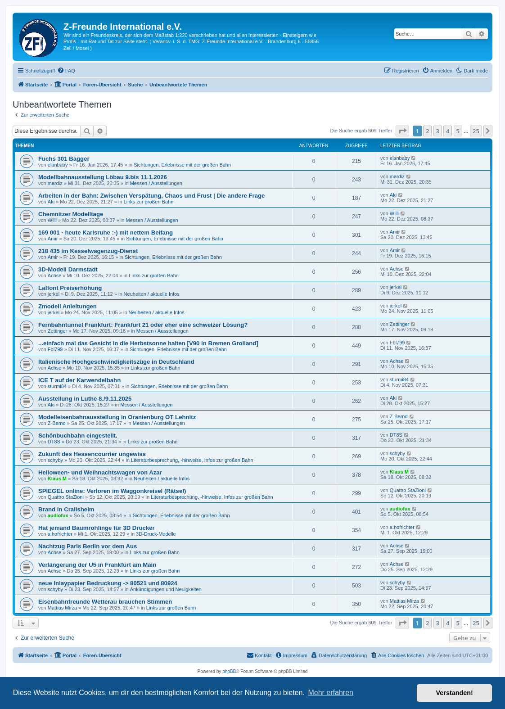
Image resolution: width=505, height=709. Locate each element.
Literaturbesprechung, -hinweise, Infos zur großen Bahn (192, 460)
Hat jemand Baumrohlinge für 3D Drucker (96, 527)
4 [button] (447, 131)
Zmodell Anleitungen (67, 306)
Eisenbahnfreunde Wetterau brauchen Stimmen (105, 601)
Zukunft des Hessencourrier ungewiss (92, 454)
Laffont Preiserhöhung (70, 288)
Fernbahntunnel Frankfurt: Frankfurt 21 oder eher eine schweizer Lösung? (143, 324)
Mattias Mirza (62, 607)
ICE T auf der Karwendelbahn (79, 380)
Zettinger (57, 331)
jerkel (53, 294)
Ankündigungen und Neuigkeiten (166, 589)
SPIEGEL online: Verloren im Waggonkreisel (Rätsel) (112, 491)
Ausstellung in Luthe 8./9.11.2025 (84, 398)
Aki (51, 201)
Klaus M (57, 478)
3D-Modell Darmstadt (68, 269)
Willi (52, 220)
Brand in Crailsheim (66, 509)
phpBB (229, 671)
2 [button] (427, 131)
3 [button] (437, 131)
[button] (402, 131)
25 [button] (476, 131)
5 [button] (458, 131)
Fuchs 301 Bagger (64, 158)
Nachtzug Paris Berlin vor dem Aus (87, 546)
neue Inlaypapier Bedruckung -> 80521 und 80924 (107, 583)
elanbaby (58, 164)
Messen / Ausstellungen (156, 183)
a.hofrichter (60, 534)
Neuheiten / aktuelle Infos (152, 294)
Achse (55, 275)
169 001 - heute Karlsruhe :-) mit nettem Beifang (105, 232)
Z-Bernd (57, 423)
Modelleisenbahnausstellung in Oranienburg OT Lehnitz (117, 417)
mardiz (55, 183)
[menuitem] (66, 70)
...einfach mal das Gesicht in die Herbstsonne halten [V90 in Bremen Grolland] (148, 343)
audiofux (58, 515)
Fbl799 (55, 349)
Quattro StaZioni (66, 497)
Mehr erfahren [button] (330, 692)
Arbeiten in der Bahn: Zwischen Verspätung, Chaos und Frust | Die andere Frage (151, 195)
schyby (55, 460)
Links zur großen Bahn (149, 201)
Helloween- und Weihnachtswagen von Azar (100, 472)
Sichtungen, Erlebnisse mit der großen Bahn (182, 164)
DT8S (54, 441)
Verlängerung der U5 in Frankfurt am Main (97, 564)
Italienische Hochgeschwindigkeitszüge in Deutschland (116, 361)
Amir (53, 238)
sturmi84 (57, 386)
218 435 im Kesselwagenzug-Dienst (88, 251)
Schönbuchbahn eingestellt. (77, 435)
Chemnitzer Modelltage (70, 214)
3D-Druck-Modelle (156, 534)
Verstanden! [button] (454, 692)
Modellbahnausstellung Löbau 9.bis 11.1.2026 (102, 177)
